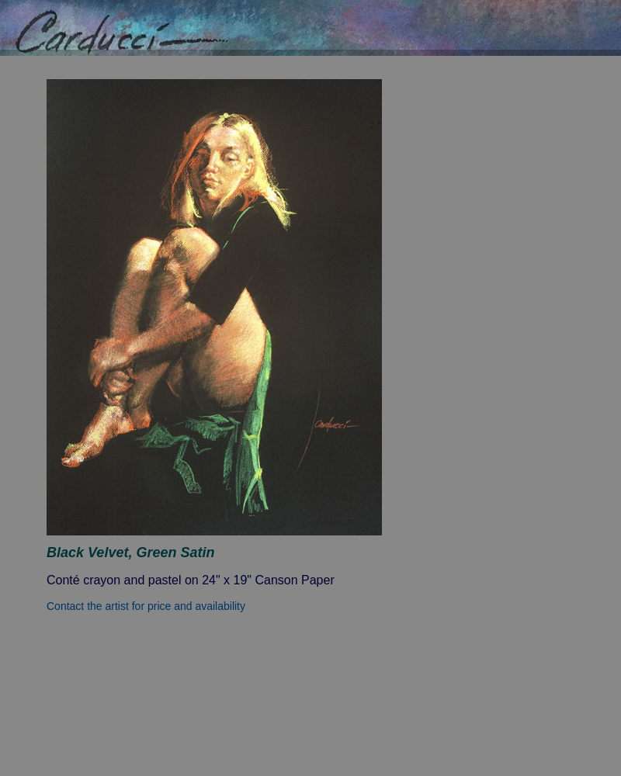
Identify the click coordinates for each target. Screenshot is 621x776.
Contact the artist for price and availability (146, 606)
